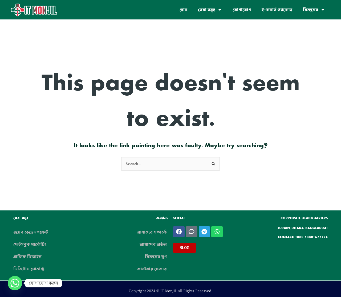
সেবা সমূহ (210, 10)
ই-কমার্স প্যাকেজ (277, 10)
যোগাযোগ (242, 10)
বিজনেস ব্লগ (156, 257)
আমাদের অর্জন (153, 244)
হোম (183, 10)
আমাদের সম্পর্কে (152, 232)
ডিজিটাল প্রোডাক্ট (28, 269)
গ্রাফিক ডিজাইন (27, 257)
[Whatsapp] (15, 283)
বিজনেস (314, 10)
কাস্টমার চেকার (152, 269)
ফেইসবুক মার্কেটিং (29, 244)
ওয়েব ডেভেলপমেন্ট (30, 232)
